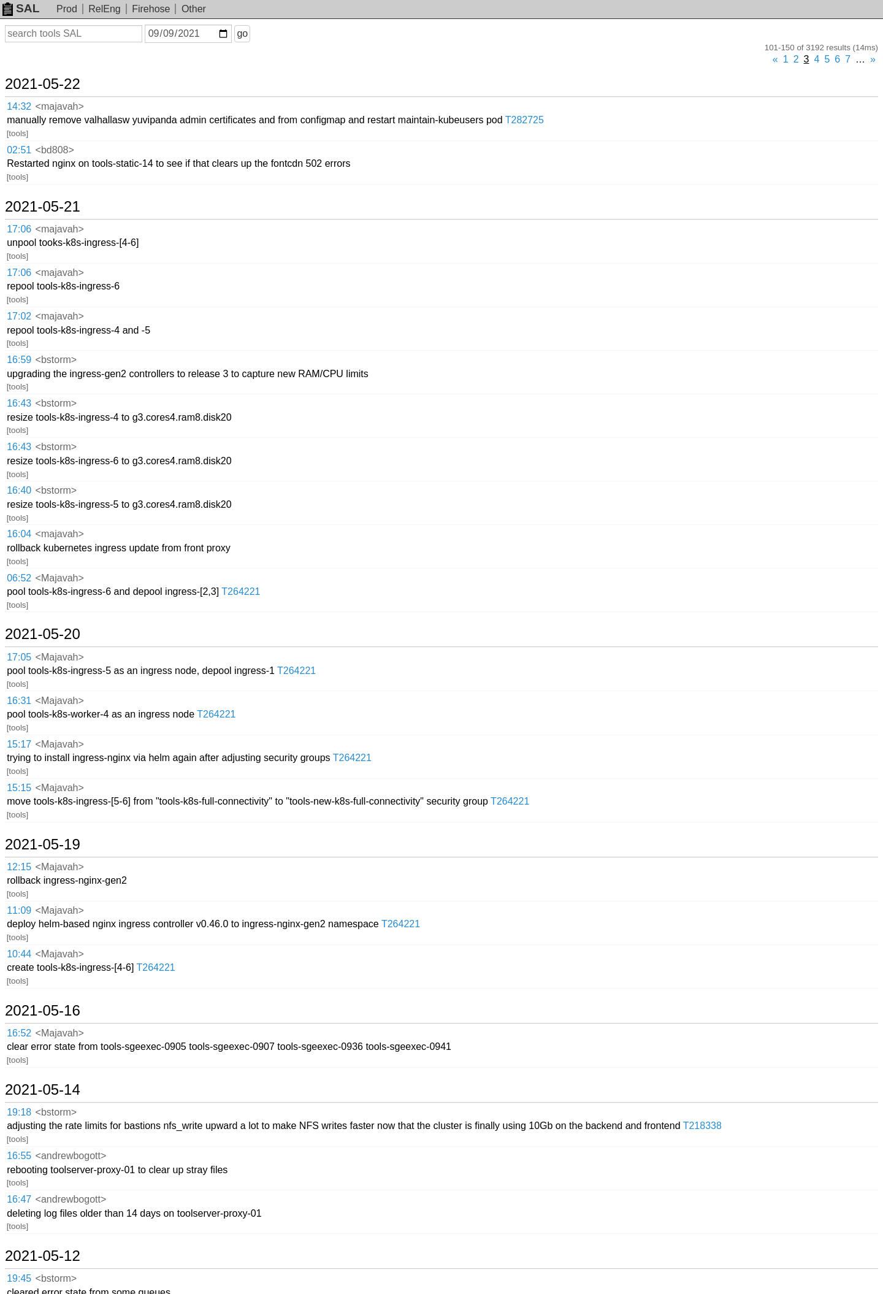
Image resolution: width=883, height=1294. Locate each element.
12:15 (19, 867)
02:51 (19, 150)
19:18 (19, 1112)
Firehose (151, 9)
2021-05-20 (42, 634)
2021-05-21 (42, 207)
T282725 (524, 120)
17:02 (19, 316)
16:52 (19, 1033)
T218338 (702, 1125)
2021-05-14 (42, 1090)
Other (194, 9)
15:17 (19, 744)
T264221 (240, 591)
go (242, 33)
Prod (66, 9)
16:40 (19, 490)
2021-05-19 (42, 844)
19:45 (19, 1278)
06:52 (19, 578)
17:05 (19, 657)
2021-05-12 (42, 1256)
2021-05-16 (42, 1011)
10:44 (19, 954)
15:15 (19, 788)
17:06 (19, 229)
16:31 (19, 700)
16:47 (19, 1199)
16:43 (19, 403)
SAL (20, 8)
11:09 (19, 910)
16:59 (19, 359)
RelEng (104, 9)
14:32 (19, 106)
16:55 (19, 1155)
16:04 (19, 534)
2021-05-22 (42, 84)
